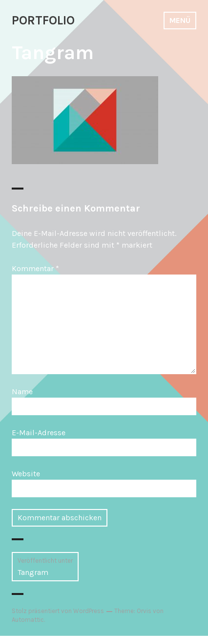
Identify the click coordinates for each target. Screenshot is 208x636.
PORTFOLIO (43, 20)
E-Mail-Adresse (38, 432)
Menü (179, 20)
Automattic (28, 619)
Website (26, 473)
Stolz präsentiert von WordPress (58, 611)
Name (22, 391)
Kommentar (35, 268)
